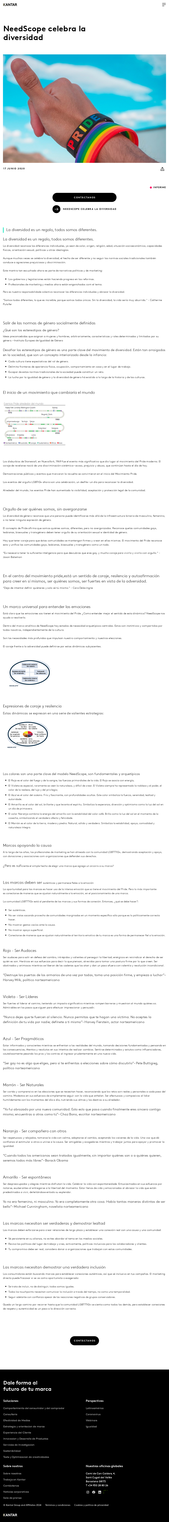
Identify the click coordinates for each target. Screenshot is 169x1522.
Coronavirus (93, 1414)
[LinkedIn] (100, 1493)
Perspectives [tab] (94, 1401)
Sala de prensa (12, 1498)
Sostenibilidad (12, 1451)
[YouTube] (106, 1493)
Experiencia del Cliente (17, 1433)
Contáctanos (11, 1486)
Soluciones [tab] (10, 1401)
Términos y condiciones (57, 1505)
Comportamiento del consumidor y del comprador (33, 1408)
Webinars (91, 1420)
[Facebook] (94, 1493)
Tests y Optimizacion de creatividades (26, 1457)
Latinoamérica (95, 1408)
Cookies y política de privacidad (91, 1505)
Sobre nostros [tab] (13, 1466)
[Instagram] (88, 1493)
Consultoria (10, 1414)
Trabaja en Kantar (14, 1479)
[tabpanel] (43, 1432)
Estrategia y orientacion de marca (24, 1426)
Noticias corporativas (16, 1492)
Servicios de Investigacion (18, 1445)
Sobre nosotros (12, 1473)
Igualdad (91, 1426)
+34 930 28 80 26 (98, 1485)
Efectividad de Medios (16, 1420)
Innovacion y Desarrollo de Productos (25, 1439)
